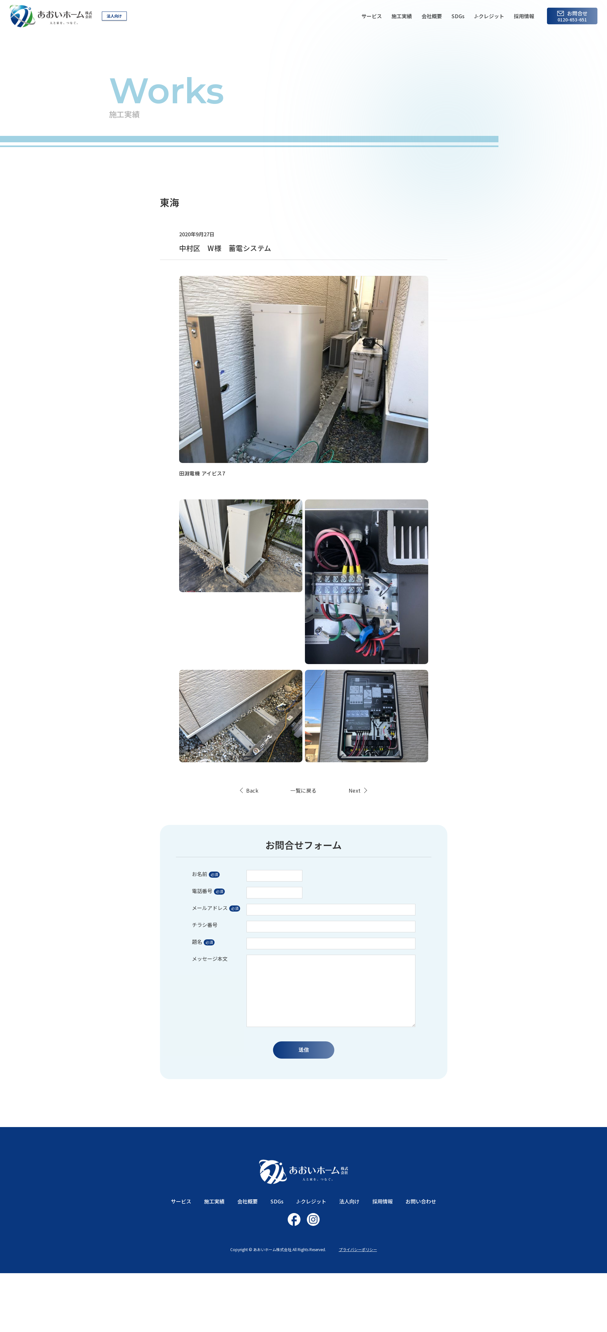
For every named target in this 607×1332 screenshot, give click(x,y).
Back (252, 790)
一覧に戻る (303, 790)
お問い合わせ (421, 1201)
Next (355, 790)
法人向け (114, 16)
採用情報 (524, 16)
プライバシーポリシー (358, 1249)
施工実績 (401, 16)
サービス (371, 16)
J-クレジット (489, 16)
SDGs (458, 16)
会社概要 (431, 16)
